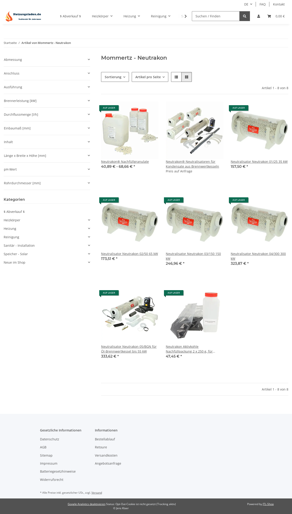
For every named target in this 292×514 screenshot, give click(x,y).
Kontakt (279, 4)
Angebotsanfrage (108, 463)
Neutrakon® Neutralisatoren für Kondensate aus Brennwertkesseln (192, 164)
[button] (259, 16)
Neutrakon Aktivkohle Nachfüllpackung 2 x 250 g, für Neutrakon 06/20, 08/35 (189, 349)
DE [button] (246, 4)
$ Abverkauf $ (14, 211)
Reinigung (11, 237)
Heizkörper (12, 220)
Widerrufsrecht (51, 479)
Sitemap (46, 455)
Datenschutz (49, 439)
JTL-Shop (268, 504)
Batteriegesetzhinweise (58, 471)
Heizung (10, 228)
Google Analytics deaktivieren (86, 504)
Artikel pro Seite (148, 77)
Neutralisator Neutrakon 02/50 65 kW (129, 254)
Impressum (48, 463)
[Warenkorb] (276, 16)
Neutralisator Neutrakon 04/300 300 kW (258, 256)
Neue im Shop (14, 262)
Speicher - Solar (16, 254)
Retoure (101, 447)
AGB (43, 447)
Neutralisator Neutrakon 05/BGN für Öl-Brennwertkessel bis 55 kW (129, 348)
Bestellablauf (105, 439)
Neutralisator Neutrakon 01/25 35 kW (259, 161)
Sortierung (113, 77)
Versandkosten (106, 455)
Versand (96, 493)
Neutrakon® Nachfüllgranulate (125, 161)
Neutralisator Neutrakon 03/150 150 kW (193, 256)
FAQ (263, 4)
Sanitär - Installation (19, 245)
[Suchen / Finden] (216, 16)
